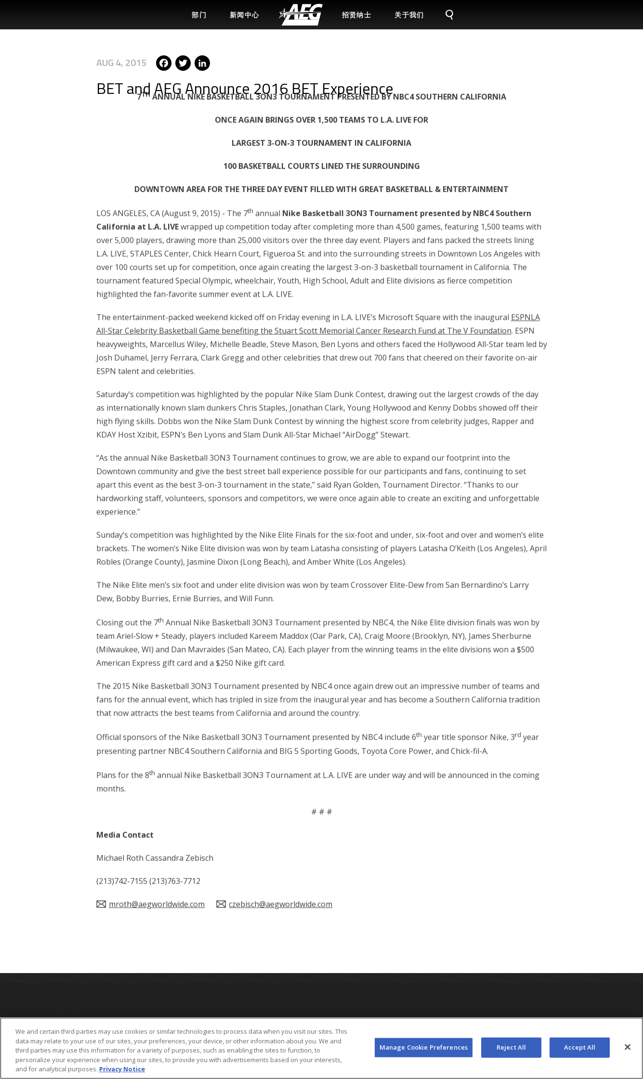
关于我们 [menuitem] (409, 15)
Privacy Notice (122, 1073)
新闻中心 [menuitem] (245, 15)
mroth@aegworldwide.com (157, 863)
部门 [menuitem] (199, 15)
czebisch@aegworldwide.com (280, 863)
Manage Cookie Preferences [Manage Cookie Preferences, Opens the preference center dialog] (424, 1051)
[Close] (627, 1051)
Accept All (579, 1051)
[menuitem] (300, 14)
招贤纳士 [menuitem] (357, 15)
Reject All (511, 1051)
